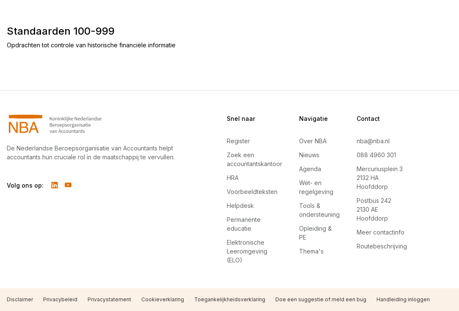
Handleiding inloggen (403, 299)
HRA (233, 177)
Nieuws (309, 154)
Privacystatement (109, 299)
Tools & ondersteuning (319, 210)
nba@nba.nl (373, 141)
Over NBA (313, 141)
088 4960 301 (376, 154)
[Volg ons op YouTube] (68, 185)
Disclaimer (20, 299)
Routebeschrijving (382, 246)
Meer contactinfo (380, 232)
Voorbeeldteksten (252, 191)
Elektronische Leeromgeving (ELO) (247, 251)
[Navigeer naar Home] (96, 124)
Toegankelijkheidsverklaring (229, 299)
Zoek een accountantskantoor (254, 159)
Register (238, 141)
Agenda (310, 168)
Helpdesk (240, 205)
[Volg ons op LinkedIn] (54, 185)
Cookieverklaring (162, 299)
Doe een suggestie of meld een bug (320, 299)
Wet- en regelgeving (316, 187)
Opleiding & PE (315, 233)
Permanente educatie (244, 224)
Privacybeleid (60, 299)
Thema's (311, 251)
